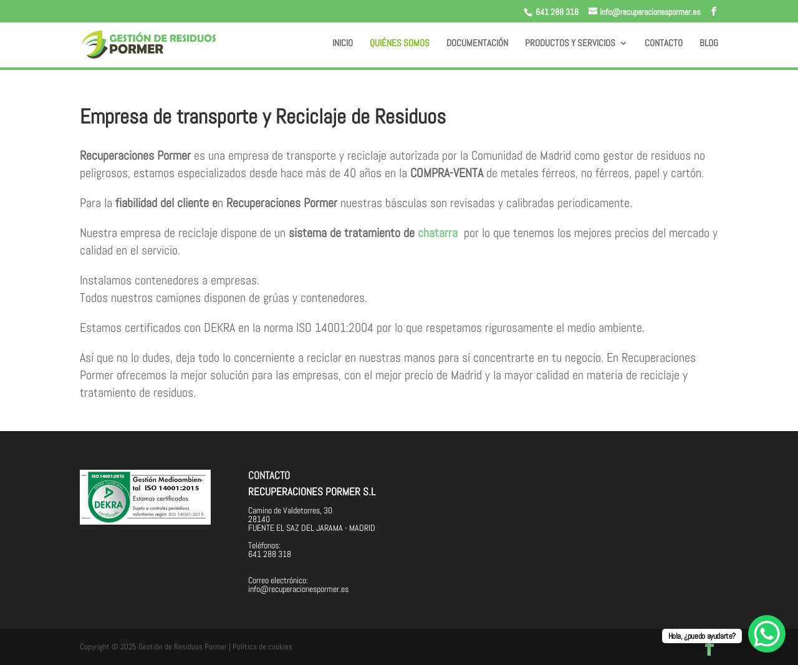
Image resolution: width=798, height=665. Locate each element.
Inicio (342, 44)
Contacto (664, 44)
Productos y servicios (570, 44)
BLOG (708, 44)
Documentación (477, 44)
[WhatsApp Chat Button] (767, 634)
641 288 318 (557, 11)
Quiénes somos (400, 44)
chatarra (438, 233)
